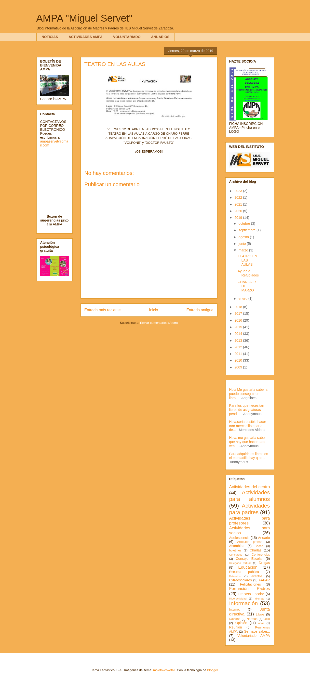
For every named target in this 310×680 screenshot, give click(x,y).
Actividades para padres (249, 509)
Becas (259, 546)
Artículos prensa (249, 542)
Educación (247, 567)
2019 (238, 218)
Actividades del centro (249, 486)
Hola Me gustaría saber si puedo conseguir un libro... (249, 394)
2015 (238, 327)
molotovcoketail (164, 670)
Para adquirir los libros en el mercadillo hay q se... (248, 456)
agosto (244, 237)
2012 (238, 347)
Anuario (264, 538)
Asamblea (236, 546)
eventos (256, 576)
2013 (238, 340)
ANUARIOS (160, 37)
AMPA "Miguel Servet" (84, 18)
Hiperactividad (238, 598)
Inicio (153, 310)
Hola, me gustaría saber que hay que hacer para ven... (247, 442)
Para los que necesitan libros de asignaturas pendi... (246, 410)
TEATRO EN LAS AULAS (247, 260)
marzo (244, 250)
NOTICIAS (50, 37)
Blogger (212, 670)
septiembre (247, 230)
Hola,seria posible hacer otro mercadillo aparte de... (247, 426)
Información (243, 603)
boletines (235, 550)
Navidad (235, 619)
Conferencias (261, 554)
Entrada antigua (199, 310)
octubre (245, 223)
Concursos (235, 554)
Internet (234, 609)
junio (243, 244)
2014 (238, 334)
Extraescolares (240, 580)
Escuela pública (244, 572)
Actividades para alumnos (249, 495)
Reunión (235, 627)
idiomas (259, 598)
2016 (238, 320)
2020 (238, 211)
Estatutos (235, 576)
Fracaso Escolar (251, 594)
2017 (238, 313)
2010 (238, 360)
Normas (252, 619)
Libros (260, 614)
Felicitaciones (250, 584)
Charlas (255, 550)
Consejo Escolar (249, 559)
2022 (238, 197)
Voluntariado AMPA (253, 636)
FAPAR (264, 580)
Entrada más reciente (102, 310)
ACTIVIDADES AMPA (85, 37)
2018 (238, 307)
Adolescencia (239, 538)
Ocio (267, 619)
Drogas (264, 563)
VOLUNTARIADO (127, 37)
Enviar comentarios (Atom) (159, 323)
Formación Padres (249, 588)
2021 (238, 204)
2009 (238, 367)
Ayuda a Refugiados (248, 273)
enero (243, 299)
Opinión (241, 623)
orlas (261, 623)
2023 (238, 191)
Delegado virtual (240, 563)
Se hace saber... (257, 631)
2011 (238, 354)
